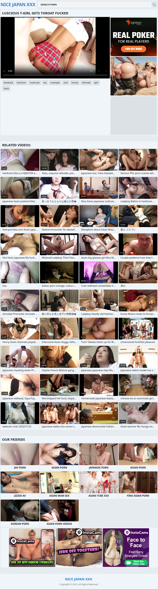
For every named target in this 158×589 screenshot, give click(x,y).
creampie (55, 82)
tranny (74, 82)
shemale (86, 82)
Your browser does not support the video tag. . (55, 47)
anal (66, 82)
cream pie (35, 82)
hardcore (21, 82)
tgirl (96, 82)
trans (6, 88)
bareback (8, 82)
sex (45, 82)
